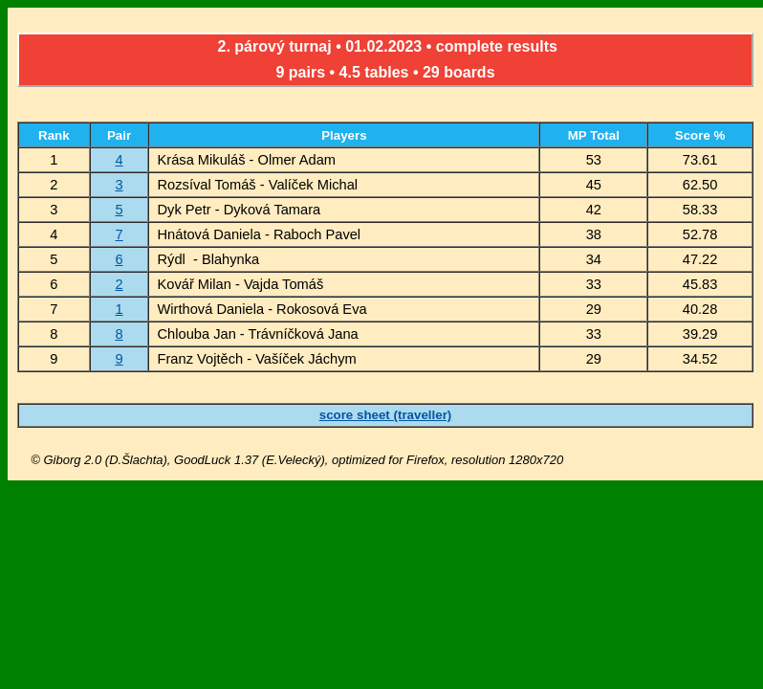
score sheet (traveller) (385, 415)
